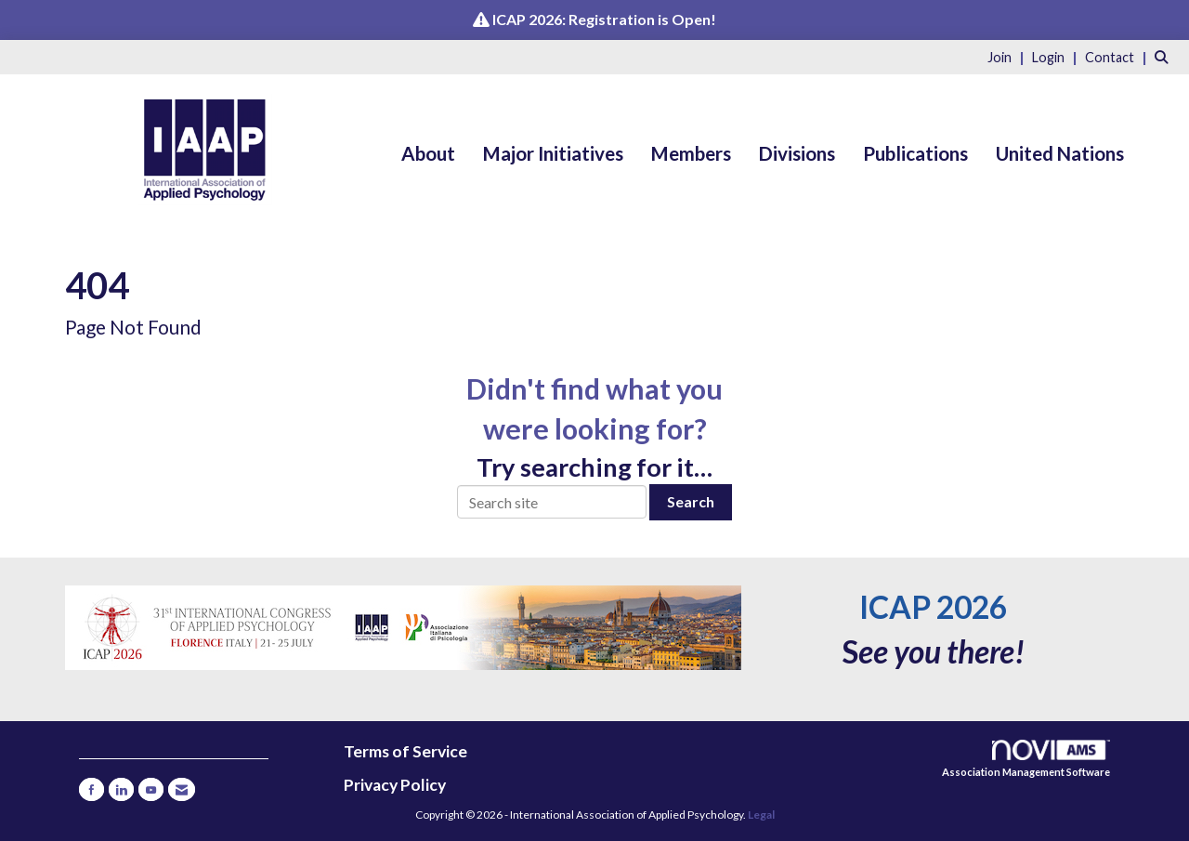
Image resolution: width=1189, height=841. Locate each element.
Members (691, 153)
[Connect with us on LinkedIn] (121, 789)
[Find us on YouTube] (150, 789)
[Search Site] (1165, 56)
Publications (915, 153)
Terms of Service (405, 751)
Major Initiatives (553, 153)
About (428, 153)
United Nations (1060, 153)
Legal (761, 814)
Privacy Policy (395, 785)
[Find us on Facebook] (91, 789)
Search (690, 501)
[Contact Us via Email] (181, 789)
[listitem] (1008, 56)
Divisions (797, 153)
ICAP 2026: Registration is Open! (604, 19)
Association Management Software (1026, 759)
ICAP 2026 (933, 606)
